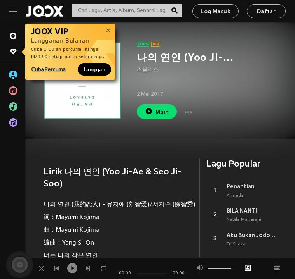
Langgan (94, 69)
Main (157, 111)
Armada (235, 195)
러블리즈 (148, 70)
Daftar (266, 12)
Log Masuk (215, 12)
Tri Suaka (236, 244)
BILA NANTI (242, 211)
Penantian (241, 186)
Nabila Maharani (244, 219)
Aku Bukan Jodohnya (252, 235)
